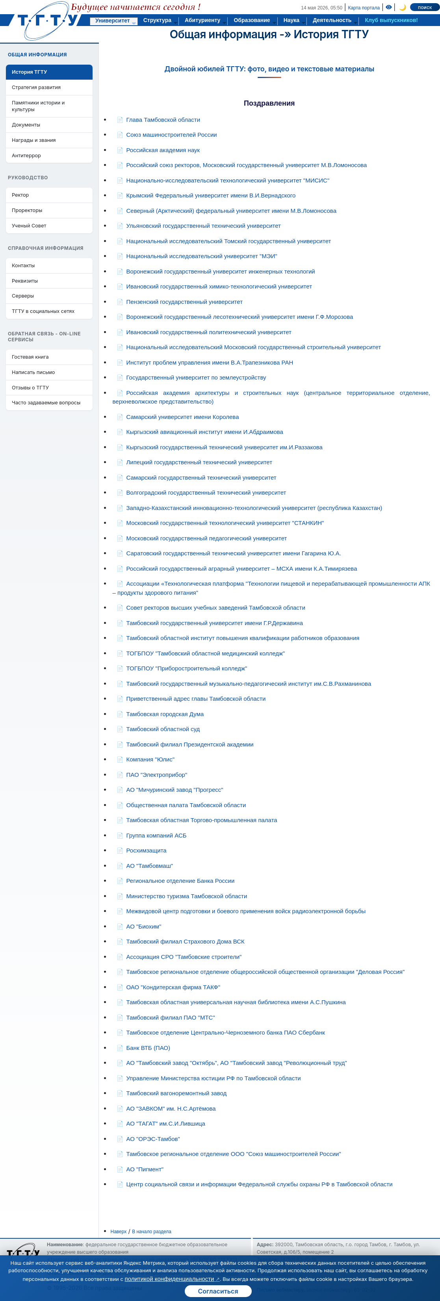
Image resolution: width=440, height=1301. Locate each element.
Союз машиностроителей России (171, 134)
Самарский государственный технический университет (201, 477)
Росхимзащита (146, 850)
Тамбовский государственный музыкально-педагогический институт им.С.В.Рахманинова (248, 683)
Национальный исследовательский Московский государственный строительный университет (253, 347)
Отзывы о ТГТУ (30, 388)
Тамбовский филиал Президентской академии (190, 744)
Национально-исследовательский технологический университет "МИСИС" (228, 180)
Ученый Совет (29, 226)
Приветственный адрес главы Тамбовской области (196, 698)
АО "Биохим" (144, 926)
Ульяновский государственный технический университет (203, 225)
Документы (26, 125)
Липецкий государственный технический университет (199, 462)
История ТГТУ (331, 34)
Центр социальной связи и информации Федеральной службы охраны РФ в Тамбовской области (259, 1184)
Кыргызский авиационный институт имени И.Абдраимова (204, 431)
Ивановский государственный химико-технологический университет (219, 286)
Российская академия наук (163, 150)
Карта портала (364, 8)
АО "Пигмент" (145, 1169)
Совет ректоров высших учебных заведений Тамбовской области (216, 607)
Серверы (23, 296)
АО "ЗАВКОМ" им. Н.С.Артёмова (171, 1108)
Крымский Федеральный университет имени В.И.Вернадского (211, 195)
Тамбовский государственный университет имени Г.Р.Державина (214, 623)
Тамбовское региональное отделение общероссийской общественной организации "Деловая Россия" (265, 971)
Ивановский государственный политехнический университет (208, 332)
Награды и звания (34, 140)
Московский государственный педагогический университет (206, 538)
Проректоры (27, 210)
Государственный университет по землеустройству (196, 377)
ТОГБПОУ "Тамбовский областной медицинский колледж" (205, 653)
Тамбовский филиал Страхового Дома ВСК (185, 941)
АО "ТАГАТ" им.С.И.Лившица (165, 1123)
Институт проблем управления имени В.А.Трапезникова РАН (209, 362)
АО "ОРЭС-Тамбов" (153, 1138)
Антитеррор (26, 155)
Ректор (20, 195)
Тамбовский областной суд (163, 729)
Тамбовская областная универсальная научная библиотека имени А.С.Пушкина (236, 1002)
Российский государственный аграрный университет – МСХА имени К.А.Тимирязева (241, 568)
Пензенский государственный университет (184, 301)
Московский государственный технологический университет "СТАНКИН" (225, 522)
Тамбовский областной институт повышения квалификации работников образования (243, 638)
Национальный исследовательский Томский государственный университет (228, 241)
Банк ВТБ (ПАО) (148, 1047)
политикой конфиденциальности (169, 1278)
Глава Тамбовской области (163, 119)
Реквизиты (25, 281)
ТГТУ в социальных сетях (43, 311)
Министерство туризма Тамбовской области (186, 896)
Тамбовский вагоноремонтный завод (176, 1093)
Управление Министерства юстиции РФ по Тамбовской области (213, 1078)
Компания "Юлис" (150, 759)
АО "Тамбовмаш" (149, 865)
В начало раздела (151, 1231)
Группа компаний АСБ (156, 835)
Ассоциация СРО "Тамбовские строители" (184, 956)
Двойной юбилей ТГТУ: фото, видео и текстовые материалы (269, 69)
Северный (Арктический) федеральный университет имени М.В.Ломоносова (231, 210)
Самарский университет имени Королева (182, 416)
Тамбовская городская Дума (165, 714)
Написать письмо (33, 372)
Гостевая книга (30, 357)
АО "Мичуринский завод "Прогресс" (174, 789)
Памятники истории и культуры (38, 106)
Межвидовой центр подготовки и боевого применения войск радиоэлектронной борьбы (246, 911)
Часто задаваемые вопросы (46, 403)
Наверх (119, 1231)
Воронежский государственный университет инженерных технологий (220, 271)
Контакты (23, 265)
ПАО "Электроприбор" (157, 774)
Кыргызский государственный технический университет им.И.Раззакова (224, 447)
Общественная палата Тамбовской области (186, 805)
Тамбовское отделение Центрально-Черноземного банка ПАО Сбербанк (225, 1032)
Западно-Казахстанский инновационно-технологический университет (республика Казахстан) (254, 507)
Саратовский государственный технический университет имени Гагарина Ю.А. (233, 553)
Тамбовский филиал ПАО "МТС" (170, 1017)
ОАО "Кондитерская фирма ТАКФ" (173, 987)
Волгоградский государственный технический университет (206, 492)
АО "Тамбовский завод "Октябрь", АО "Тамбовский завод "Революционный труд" (236, 1062)
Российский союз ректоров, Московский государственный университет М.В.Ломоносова (246, 165)
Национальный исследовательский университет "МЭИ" (201, 256)
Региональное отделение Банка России (180, 880)
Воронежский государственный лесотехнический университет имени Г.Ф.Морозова (239, 316)
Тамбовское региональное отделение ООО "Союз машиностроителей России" (233, 1153)
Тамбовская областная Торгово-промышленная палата (201, 820)
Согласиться (218, 1291)
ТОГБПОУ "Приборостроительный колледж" (186, 668)
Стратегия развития (36, 87)
